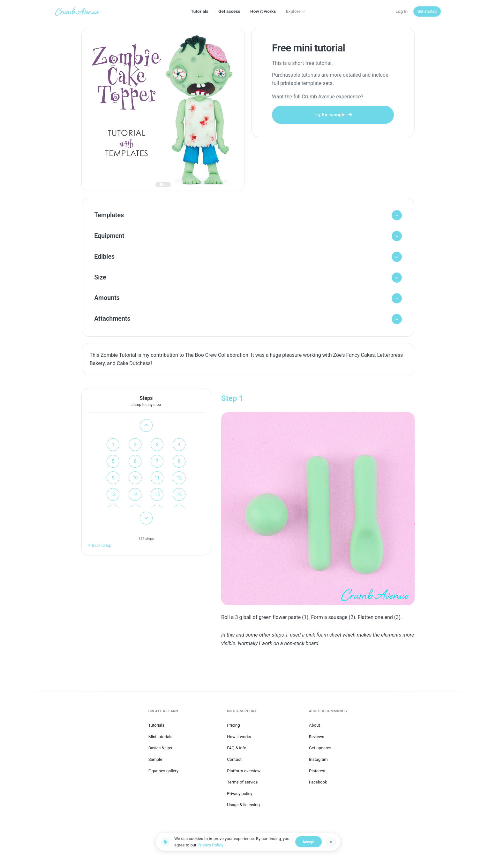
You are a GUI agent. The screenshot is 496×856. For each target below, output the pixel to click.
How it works (263, 11)
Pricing (233, 724)
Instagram (318, 758)
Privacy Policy (210, 845)
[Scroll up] (146, 431)
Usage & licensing (243, 803)
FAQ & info (236, 747)
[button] (248, 216)
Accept (310, 842)
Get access (229, 11)
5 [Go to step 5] (113, 467)
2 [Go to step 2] (135, 450)
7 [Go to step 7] (157, 467)
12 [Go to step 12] (179, 483)
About (314, 724)
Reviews (316, 735)
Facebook (318, 781)
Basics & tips (160, 747)
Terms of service (242, 781)
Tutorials (199, 11)
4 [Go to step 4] (179, 450)
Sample (155, 758)
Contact (234, 758)
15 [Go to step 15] (157, 500)
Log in (401, 11)
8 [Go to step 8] (179, 467)
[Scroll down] (146, 524)
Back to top (99, 551)
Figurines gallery (163, 769)
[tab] (161, 184)
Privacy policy (239, 792)
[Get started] (427, 11)
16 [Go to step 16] (179, 500)
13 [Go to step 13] (113, 500)
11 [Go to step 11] (157, 483)
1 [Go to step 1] (113, 450)
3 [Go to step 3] (157, 450)
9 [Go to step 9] (113, 483)
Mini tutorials (160, 735)
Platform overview (243, 769)
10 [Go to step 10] (135, 483)
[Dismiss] (331, 842)
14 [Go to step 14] (135, 500)
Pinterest (317, 769)
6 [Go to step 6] (135, 467)
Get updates (320, 747)
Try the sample (332, 115)
